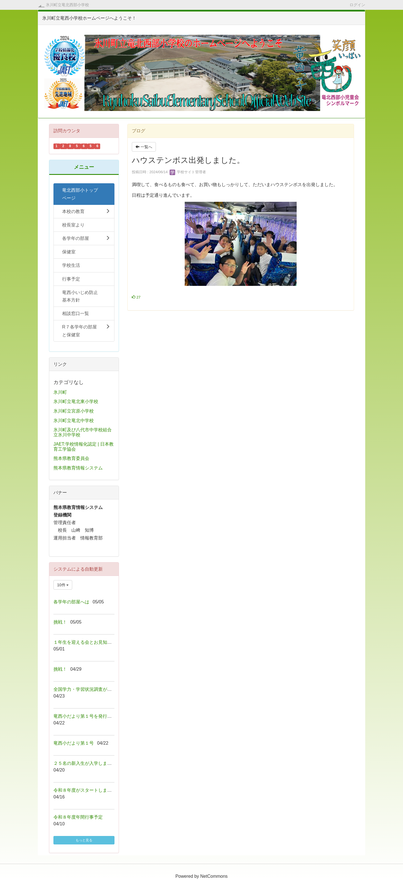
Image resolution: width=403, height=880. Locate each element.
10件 (63, 585)
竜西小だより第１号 (73, 743)
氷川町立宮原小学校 (73, 411)
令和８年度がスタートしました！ (87, 790)
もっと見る (84, 840)
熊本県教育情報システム (78, 468)
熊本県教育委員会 (71, 458)
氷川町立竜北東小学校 (75, 401)
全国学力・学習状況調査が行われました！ (96, 689)
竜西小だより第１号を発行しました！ (91, 716)
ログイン (357, 5)
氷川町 (60, 392)
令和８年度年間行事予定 (78, 817)
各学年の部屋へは (71, 601)
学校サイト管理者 (188, 172)
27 (136, 297)
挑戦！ (60, 622)
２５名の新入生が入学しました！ (87, 763)
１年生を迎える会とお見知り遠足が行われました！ (104, 642)
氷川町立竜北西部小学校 (67, 5)
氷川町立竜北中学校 (73, 420)
